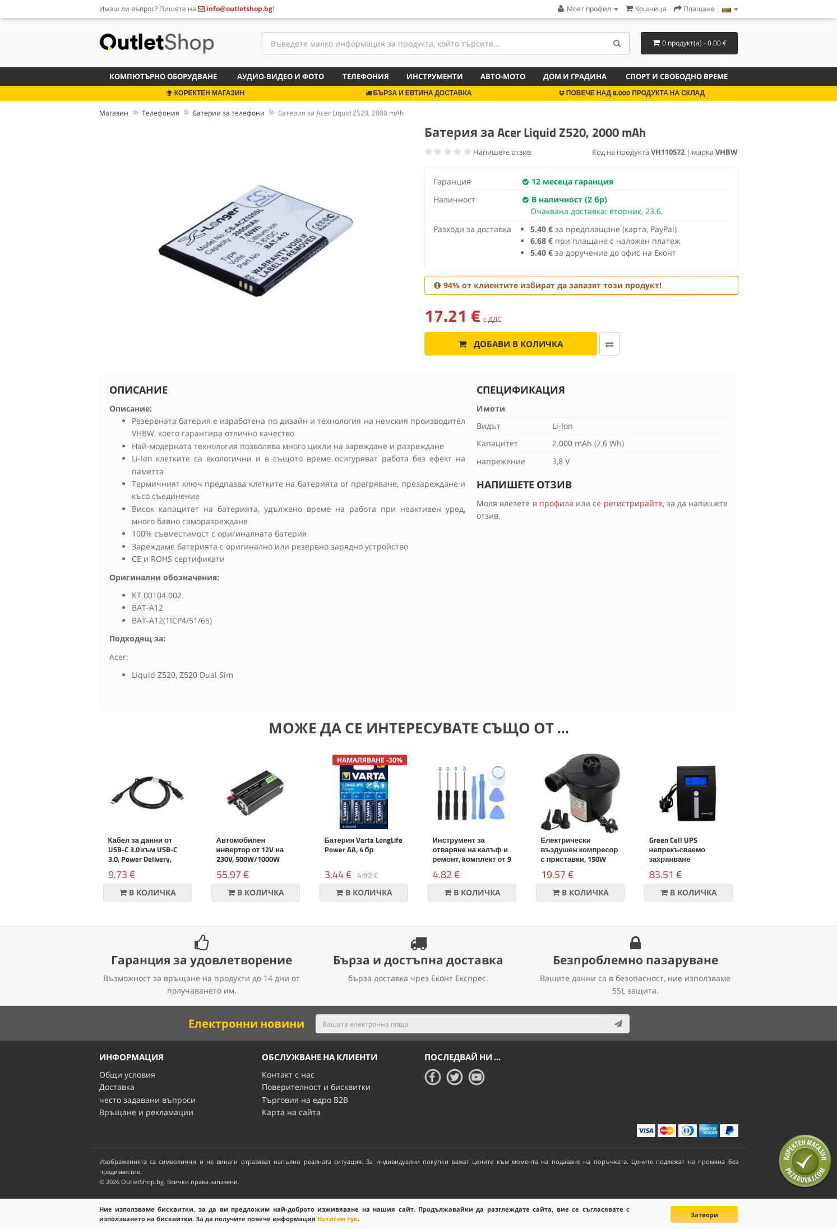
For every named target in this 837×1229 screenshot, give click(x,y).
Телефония (366, 76)
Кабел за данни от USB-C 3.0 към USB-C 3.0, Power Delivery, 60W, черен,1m (143, 854)
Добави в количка (511, 343)
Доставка (117, 1087)
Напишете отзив (502, 152)
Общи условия (127, 1074)
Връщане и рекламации (146, 1112)
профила (556, 503)
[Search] (617, 43)
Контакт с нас (288, 1074)
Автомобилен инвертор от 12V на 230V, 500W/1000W (250, 849)
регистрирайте (633, 503)
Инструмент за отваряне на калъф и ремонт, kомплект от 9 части (472, 854)
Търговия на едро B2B (305, 1099)
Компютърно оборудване (163, 76)
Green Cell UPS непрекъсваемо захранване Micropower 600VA (679, 854)
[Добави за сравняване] (609, 343)
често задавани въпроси (147, 1099)
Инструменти (434, 76)
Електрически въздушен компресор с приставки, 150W (579, 849)
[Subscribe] (618, 1023)
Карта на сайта (291, 1112)
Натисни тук (337, 1218)
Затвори (704, 1214)
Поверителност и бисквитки (316, 1087)
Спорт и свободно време (677, 76)
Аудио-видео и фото (280, 76)
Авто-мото (502, 76)
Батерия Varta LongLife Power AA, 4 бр (364, 844)
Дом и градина (575, 76)
